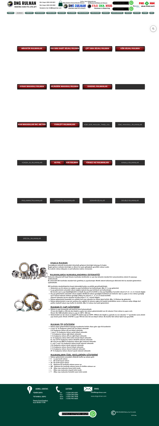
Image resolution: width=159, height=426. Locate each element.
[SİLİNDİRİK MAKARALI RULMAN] (64, 87)
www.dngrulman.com (98, 396)
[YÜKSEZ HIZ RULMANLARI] (97, 163)
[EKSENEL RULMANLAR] (97, 87)
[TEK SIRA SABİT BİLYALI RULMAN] (64, 49)
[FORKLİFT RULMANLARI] (64, 125)
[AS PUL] (57, 163)
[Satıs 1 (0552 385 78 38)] (121, 3)
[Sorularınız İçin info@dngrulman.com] (51, 8)
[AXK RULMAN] (72, 163)
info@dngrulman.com (98, 392)
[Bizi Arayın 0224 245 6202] (50, 5)
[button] (60, 3)
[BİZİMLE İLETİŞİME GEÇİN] (78, 414)
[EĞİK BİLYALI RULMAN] (130, 49)
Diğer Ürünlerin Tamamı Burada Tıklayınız (73, 2)
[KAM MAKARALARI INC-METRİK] (31, 125)
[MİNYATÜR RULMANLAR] (31, 49)
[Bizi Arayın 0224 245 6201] (52, 2)
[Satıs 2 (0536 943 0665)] (121, 8)
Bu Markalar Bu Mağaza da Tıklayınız (97, 3)
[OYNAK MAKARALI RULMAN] (32, 87)
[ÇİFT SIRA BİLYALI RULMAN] (97, 49)
